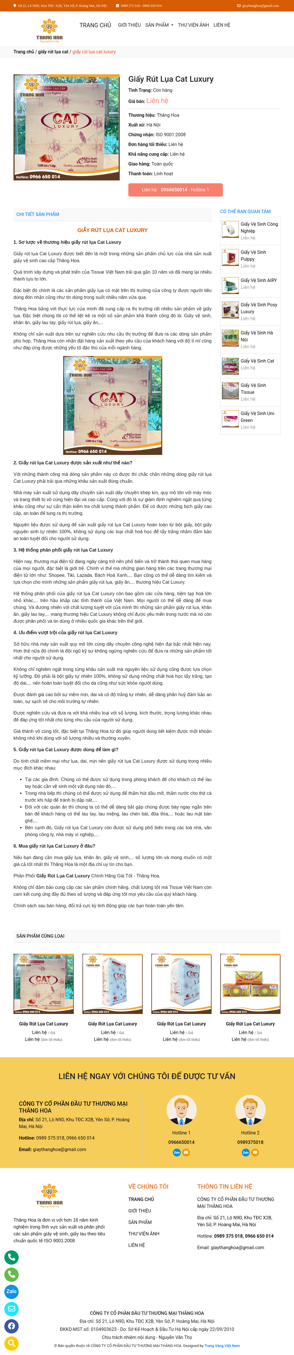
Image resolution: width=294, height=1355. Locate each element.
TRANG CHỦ (95, 25)
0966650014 (174, 189)
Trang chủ (23, 51)
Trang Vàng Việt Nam (222, 1346)
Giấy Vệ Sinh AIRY (259, 280)
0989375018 (250, 1142)
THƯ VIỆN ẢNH (193, 25)
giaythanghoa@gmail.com (59, 1149)
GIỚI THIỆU (129, 25)
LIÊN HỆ (222, 25)
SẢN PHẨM (157, 25)
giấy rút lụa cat (53, 51)
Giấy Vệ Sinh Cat (257, 361)
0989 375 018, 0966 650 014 (65, 1138)
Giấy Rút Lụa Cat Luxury (43, 1024)
